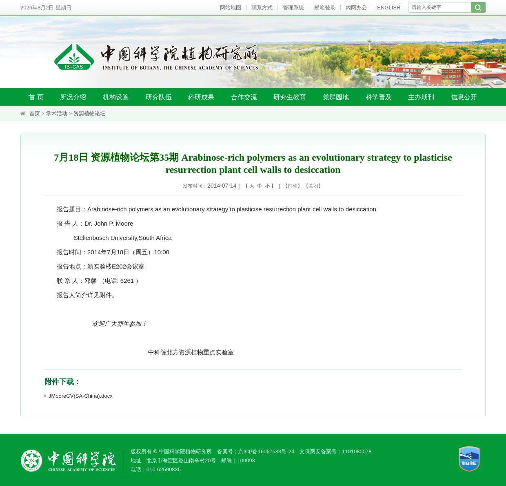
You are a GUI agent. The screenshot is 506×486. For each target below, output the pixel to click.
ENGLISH (388, 7)
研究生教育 (289, 97)
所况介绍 (73, 97)
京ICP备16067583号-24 (266, 451)
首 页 (36, 97)
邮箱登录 (324, 7)
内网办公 (356, 7)
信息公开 (464, 97)
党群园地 (336, 97)
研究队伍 (159, 97)
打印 (292, 186)
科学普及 (379, 97)
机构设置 (116, 97)
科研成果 (201, 97)
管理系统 (293, 7)
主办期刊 (421, 97)
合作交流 (244, 97)
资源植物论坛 (89, 113)
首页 (34, 113)
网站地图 (230, 7)
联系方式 (262, 7)
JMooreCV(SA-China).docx (78, 396)
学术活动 (56, 113)
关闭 (313, 186)
